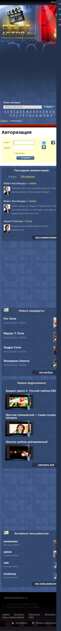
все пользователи (46, 583)
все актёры (46, 372)
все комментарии (46, 237)
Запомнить (20, 153)
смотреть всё (46, 464)
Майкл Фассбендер (15, 183)
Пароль (7, 148)
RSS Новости (21, 623)
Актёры (12, 176)
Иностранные (10, 322)
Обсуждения (27, 176)
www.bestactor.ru (15, 597)
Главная (4, 121)
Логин (7, 142)
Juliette (32, 183)
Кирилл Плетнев (13, 221)
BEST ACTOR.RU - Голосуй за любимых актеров (18, 32)
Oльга (28, 221)
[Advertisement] (29, 72)
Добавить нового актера (46, 623)
